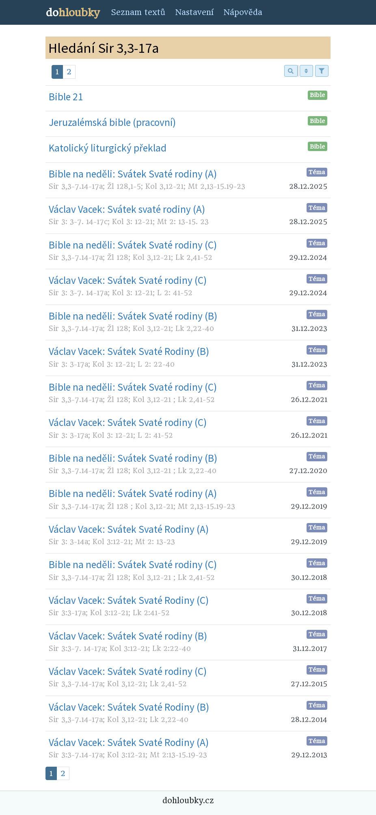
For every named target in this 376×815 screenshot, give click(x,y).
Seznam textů (138, 12)
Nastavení (194, 12)
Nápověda (242, 12)
